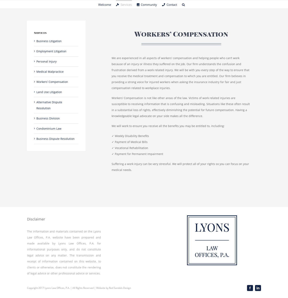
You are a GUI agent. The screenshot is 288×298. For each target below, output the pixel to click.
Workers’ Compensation (52, 82)
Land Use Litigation (49, 92)
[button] (183, 4)
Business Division (48, 118)
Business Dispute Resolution (55, 139)
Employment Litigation (51, 51)
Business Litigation (49, 41)
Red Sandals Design (120, 288)
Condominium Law (48, 128)
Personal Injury (46, 61)
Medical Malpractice (50, 72)
